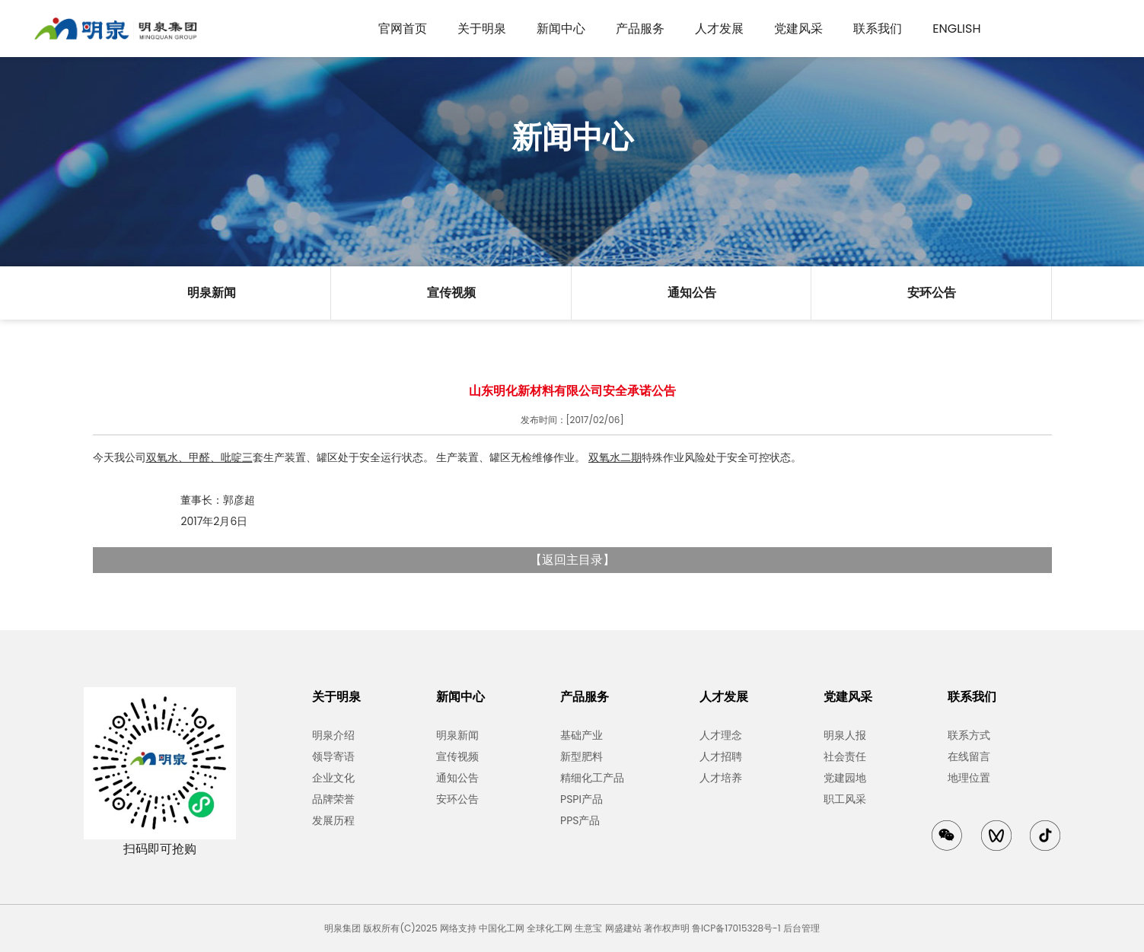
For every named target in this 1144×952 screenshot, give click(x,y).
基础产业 (581, 735)
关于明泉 (481, 28)
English (956, 28)
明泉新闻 (211, 292)
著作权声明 (667, 928)
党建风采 (798, 28)
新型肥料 (581, 756)
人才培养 (720, 777)
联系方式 (969, 735)
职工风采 (845, 799)
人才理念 (720, 735)
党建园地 (845, 777)
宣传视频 (451, 292)
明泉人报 (845, 735)
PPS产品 (580, 820)
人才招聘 (720, 756)
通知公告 (692, 292)
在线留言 (969, 756)
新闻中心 (561, 28)
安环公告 (931, 292)
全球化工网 (549, 928)
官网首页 (402, 28)
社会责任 (845, 756)
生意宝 (588, 928)
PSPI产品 (581, 799)
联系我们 (877, 28)
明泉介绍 (333, 735)
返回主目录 (572, 559)
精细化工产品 (592, 777)
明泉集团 (342, 928)
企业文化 (333, 777)
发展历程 (333, 820)
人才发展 (719, 28)
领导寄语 (333, 756)
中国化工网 (501, 928)
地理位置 (969, 777)
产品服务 (640, 28)
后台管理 (801, 928)
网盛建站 (623, 928)
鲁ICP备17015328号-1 (736, 928)
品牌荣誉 (333, 799)
